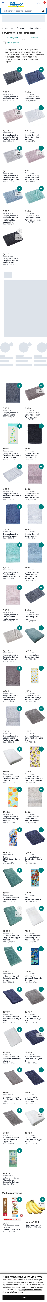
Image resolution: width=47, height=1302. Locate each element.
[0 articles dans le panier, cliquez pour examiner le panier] (44, 4)
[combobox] (23, 10)
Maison (5, 28)
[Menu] (3, 3)
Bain (12, 28)
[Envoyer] (42, 11)
